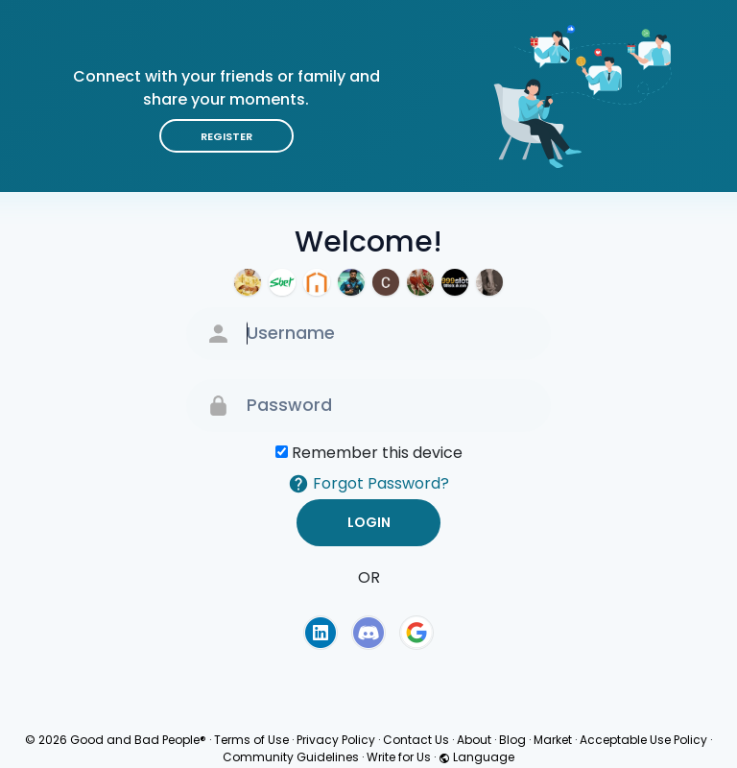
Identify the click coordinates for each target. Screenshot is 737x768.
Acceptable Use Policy (643, 740)
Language (476, 757)
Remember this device (377, 453)
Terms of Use (251, 740)
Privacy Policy (336, 740)
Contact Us (416, 740)
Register (226, 136)
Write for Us (399, 757)
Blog (512, 740)
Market (553, 740)
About (474, 740)
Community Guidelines (291, 757)
